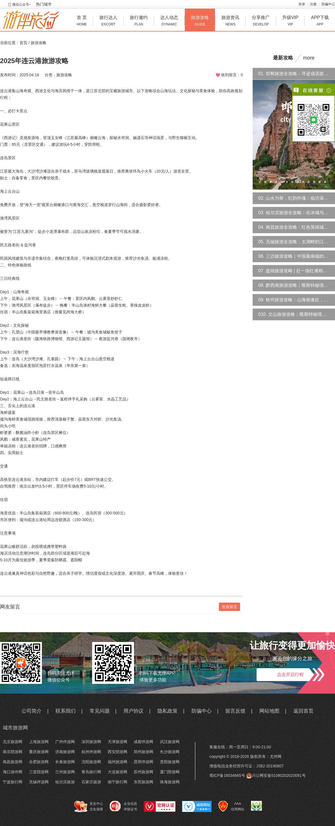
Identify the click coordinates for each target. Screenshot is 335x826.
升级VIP (290, 21)
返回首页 (303, 711)
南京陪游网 (12, 751)
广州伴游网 (65, 741)
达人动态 (169, 21)
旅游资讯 (230, 21)
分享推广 (261, 21)
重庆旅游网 (39, 751)
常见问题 (100, 711)
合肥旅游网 (39, 762)
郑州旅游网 (143, 751)
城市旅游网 (15, 727)
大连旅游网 (117, 772)
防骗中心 (328, 4)
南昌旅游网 (12, 762)
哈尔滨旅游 (65, 782)
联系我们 (66, 711)
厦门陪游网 (170, 772)
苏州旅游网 (143, 772)
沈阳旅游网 (91, 762)
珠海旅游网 (170, 782)
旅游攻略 (200, 21)
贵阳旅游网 (170, 762)
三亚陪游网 (39, 772)
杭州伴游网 (91, 751)
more (309, 58)
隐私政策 (167, 711)
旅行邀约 (139, 21)
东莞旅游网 (143, 782)
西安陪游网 (117, 751)
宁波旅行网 (12, 782)
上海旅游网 (39, 741)
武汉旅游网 (170, 741)
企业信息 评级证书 (123, 806)
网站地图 (269, 711)
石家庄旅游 (91, 782)
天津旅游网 (117, 741)
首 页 (82, 21)
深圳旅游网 (91, 741)
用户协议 (133, 711)
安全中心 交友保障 (88, 806)
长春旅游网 (65, 762)
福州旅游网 (117, 762)
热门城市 (44, 4)
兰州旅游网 (65, 772)
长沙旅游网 (170, 751)
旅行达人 (108, 21)
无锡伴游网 (39, 782)
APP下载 (320, 21)
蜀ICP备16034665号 (227, 775)
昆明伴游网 (143, 762)
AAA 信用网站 (231, 806)
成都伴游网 (143, 741)
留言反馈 (235, 711)
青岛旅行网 (91, 772)
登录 (301, 4)
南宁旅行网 (117, 782)
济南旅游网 (65, 751)
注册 (313, 4)
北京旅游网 (12, 741)
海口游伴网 (12, 772)
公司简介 (31, 711)
